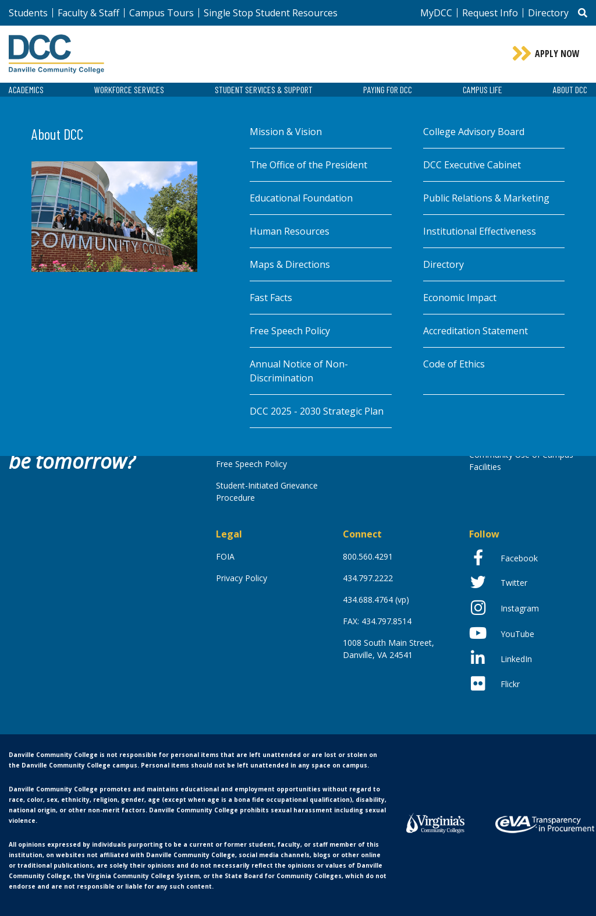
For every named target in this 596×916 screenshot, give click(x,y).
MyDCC (436, 12)
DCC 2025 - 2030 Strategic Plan (317, 411)
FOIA (225, 556)
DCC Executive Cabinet (472, 164)
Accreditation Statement (475, 330)
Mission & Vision (286, 131)
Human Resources (289, 231)
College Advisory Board (473, 131)
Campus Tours (161, 12)
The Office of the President (308, 164)
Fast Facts (271, 297)
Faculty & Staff (88, 12)
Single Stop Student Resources (271, 12)
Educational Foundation (301, 198)
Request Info (490, 12)
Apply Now (557, 53)
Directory (548, 12)
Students (28, 12)
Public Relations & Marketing (486, 198)
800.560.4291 (368, 556)
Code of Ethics (454, 364)
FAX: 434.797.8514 (377, 621)
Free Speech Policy (290, 330)
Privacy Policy (241, 577)
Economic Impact (459, 297)
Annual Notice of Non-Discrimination (299, 371)
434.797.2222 (368, 577)
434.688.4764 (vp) (376, 599)
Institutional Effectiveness (479, 231)
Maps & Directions (290, 264)
